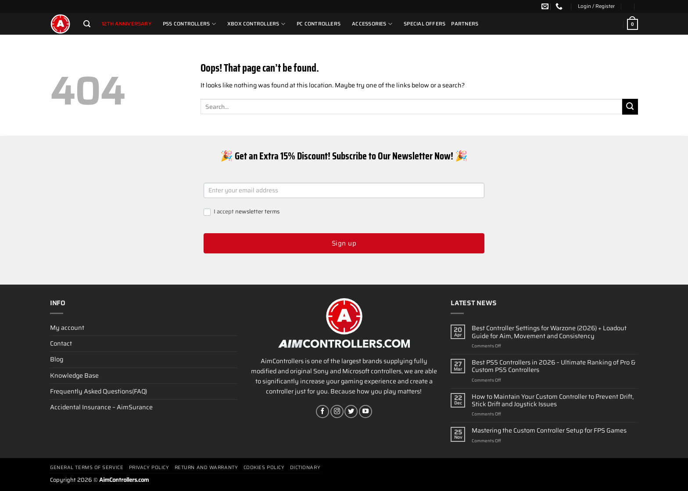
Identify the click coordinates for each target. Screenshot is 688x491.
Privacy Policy (149, 467)
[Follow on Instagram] (337, 411)
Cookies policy (264, 467)
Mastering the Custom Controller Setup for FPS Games (549, 430)
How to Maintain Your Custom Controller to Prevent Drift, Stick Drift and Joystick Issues (553, 400)
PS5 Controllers (189, 24)
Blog (56, 359)
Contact (61, 343)
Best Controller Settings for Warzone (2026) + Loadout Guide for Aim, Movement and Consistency (549, 332)
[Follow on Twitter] (351, 411)
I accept (242, 212)
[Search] (86, 23)
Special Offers (424, 24)
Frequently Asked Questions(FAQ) (98, 391)
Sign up (344, 243)
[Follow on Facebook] (322, 411)
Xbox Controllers (256, 24)
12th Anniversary (126, 24)
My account (67, 327)
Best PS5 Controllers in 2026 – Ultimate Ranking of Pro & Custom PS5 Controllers (554, 366)
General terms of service (86, 467)
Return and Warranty (206, 467)
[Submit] (630, 107)
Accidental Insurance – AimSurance (101, 407)
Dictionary (305, 467)
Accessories (372, 24)
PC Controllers (318, 24)
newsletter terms (257, 211)
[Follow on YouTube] (365, 411)
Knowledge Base (74, 375)
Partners (464, 24)
